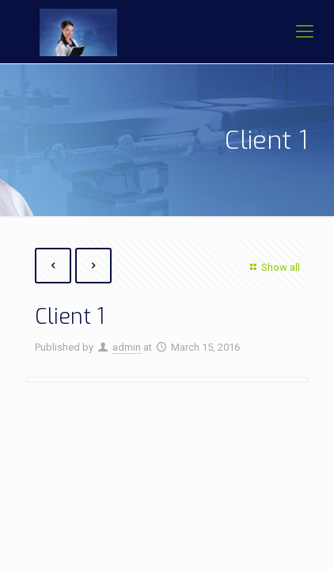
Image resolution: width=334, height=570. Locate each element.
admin (126, 347)
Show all (272, 267)
